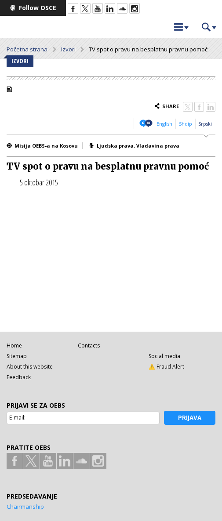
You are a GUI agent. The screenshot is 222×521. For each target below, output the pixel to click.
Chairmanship (25, 506)
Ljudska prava (115, 145)
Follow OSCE (37, 8)
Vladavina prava (157, 145)
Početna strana (27, 49)
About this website (30, 366)
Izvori (68, 49)
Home (14, 345)
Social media (164, 356)
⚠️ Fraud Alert (166, 366)
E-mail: (17, 417)
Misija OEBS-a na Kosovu (46, 145)
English (164, 123)
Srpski (205, 123)
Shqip (185, 123)
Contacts (89, 345)
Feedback (19, 377)
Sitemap (17, 356)
